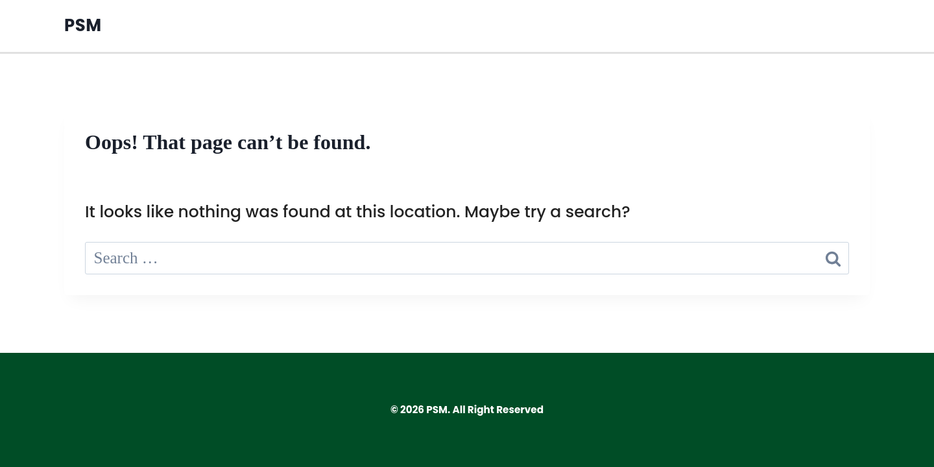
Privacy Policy (792, 25)
